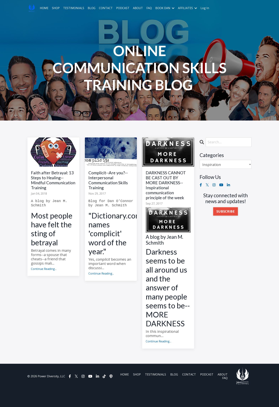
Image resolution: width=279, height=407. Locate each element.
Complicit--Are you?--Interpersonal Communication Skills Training (110, 182)
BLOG (91, 8)
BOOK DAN (164, 8)
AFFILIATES (187, 8)
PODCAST (122, 8)
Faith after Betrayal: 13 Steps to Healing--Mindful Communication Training (53, 185)
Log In (205, 8)
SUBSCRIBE (225, 211)
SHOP (56, 8)
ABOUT (138, 8)
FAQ (149, 8)
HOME (44, 8)
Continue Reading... (43, 279)
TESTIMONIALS (73, 8)
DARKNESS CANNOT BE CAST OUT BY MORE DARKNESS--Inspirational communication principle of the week (166, 194)
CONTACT (106, 8)
